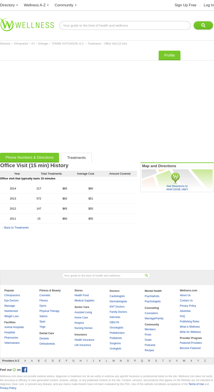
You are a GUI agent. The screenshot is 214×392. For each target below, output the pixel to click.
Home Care (81, 317)
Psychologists (153, 301)
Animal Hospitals (14, 327)
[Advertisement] (52, 100)
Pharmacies (11, 337)
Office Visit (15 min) (115, 43)
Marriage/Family (154, 318)
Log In (209, 5)
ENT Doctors (117, 306)
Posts (148, 334)
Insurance (81, 334)
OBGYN (114, 322)
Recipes (149, 350)
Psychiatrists (152, 296)
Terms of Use (196, 384)
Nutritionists (11, 311)
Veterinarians (12, 342)
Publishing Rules (189, 321)
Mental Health (153, 290)
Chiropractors (12, 295)
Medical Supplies (84, 300)
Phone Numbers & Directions (29, 157)
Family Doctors (118, 311)
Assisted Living (83, 312)
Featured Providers (191, 342)
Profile (169, 55)
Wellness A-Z (35, 5)
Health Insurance (84, 339)
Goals (148, 339)
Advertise (185, 311)
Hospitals (9, 332)
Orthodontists (47, 343)
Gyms (42, 305)
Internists (115, 317)
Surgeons (115, 343)
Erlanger (43, 43)
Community (64, 5)
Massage (9, 305)
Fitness (43, 300)
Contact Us (186, 300)
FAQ (182, 316)
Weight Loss (11, 316)
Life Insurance (83, 345)
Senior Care (82, 307)
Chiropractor (21, 43)
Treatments (95, 43)
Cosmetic (44, 295)
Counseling (152, 307)
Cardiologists (117, 296)
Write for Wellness (190, 332)
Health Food (82, 295)
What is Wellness (190, 326)
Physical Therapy (49, 311)
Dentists (44, 338)
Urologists (115, 348)
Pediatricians (117, 332)
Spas (42, 321)
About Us (185, 295)
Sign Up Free (185, 5)
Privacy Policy (188, 305)
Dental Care (46, 333)
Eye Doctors (11, 300)
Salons (43, 316)
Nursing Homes (84, 328)
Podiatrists (116, 338)
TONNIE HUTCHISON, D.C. (68, 43)
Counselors (151, 313)
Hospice (79, 322)
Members (150, 329)
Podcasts (150, 345)
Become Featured (190, 348)
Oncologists (116, 327)
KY (34, 43)
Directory (7, 5)
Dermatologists (118, 301)
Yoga (42, 326)
